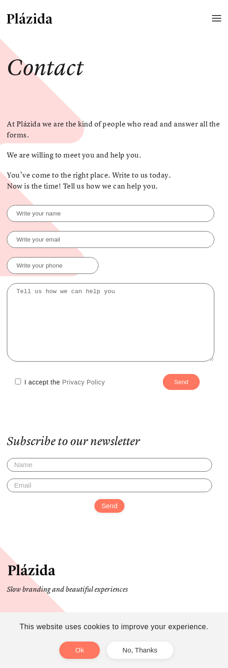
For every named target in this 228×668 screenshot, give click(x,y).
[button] (216, 18)
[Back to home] (29, 18)
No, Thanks (140, 650)
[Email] (109, 499)
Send (109, 519)
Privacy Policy (83, 396)
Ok (79, 650)
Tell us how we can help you (110, 329)
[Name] (109, 478)
